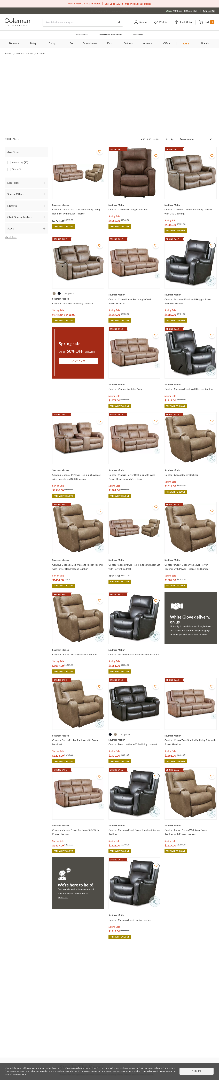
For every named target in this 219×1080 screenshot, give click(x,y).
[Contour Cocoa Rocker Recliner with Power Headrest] (78, 717)
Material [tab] (12, 187)
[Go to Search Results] (119, 22)
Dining (52, 43)
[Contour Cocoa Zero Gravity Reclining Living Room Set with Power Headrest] (78, 187)
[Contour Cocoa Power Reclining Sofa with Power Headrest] (134, 276)
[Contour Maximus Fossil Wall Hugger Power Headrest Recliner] (190, 276)
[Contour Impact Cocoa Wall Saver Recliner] (78, 632)
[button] (140, 22)
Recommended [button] (187, 121)
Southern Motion (24, 53)
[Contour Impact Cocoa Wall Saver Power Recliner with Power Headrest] (190, 807)
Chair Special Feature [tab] (19, 198)
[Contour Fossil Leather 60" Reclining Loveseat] (134, 721)
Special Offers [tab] (15, 175)
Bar (71, 43)
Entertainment (90, 43)
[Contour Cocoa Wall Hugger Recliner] (134, 187)
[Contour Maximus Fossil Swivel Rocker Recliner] (134, 632)
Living (33, 43)
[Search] (83, 22)
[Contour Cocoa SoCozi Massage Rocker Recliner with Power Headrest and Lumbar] (78, 542)
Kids (109, 43)
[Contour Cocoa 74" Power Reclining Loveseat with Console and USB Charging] (78, 452)
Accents (147, 43)
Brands (205, 43)
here (24, 1074)
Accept (196, 1071)
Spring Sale (114, 198)
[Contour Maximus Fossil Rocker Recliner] (134, 897)
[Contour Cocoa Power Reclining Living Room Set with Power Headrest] (134, 542)
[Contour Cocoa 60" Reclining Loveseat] (78, 280)
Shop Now (78, 343)
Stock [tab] (10, 210)
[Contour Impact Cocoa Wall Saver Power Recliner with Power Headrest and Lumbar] (190, 542)
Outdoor (128, 43)
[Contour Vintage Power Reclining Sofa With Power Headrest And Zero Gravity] (134, 452)
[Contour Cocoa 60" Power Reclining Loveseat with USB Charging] (190, 187)
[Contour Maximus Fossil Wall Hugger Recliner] (190, 366)
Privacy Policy (153, 1071)
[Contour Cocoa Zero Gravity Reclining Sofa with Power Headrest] (190, 717)
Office (166, 43)
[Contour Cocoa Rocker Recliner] (190, 452)
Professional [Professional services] (82, 35)
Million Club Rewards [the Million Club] (110, 35)
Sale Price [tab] (13, 164)
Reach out (63, 879)
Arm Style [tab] (13, 133)
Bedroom (14, 43)
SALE (186, 43)
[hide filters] (13, 121)
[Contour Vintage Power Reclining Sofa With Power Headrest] (78, 807)
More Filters (11, 218)
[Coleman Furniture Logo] (17, 25)
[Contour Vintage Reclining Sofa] (134, 366)
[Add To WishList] (99, 133)
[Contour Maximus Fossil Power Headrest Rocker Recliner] (134, 807)
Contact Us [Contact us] (209, 10)
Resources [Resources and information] (138, 35)
